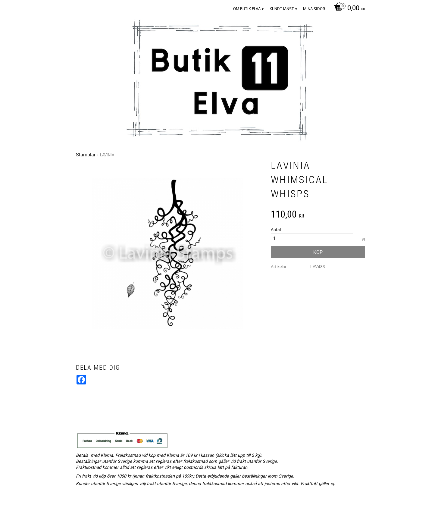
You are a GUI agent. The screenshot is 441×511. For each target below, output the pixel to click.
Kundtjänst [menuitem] (282, 8)
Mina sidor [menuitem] (314, 8)
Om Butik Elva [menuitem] (247, 8)
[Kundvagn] (348, 8)
